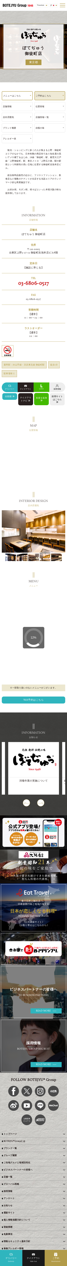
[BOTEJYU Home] (18, 5)
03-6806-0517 (33, 283)
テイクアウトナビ (25, 399)
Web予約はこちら (33, 700)
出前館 (10, 396)
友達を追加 (41, 399)
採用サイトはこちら (57, 399)
